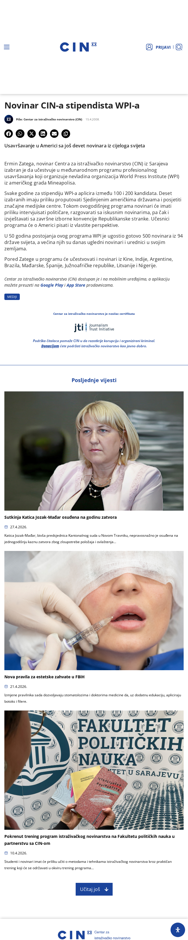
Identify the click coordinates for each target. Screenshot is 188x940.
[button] (8, 133)
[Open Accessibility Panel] (178, 930)
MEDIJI (12, 296)
